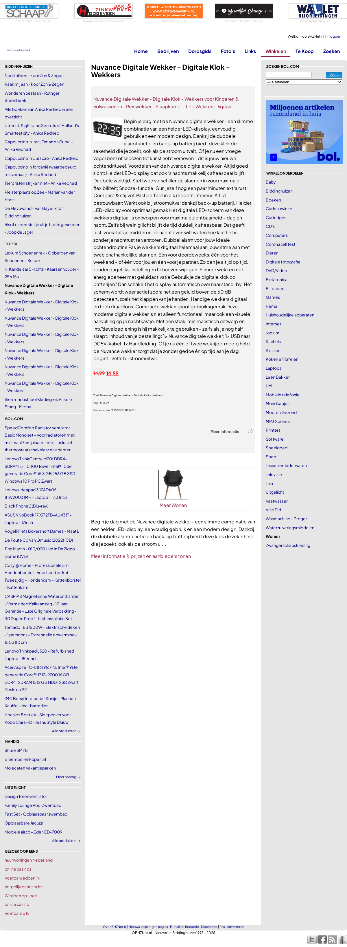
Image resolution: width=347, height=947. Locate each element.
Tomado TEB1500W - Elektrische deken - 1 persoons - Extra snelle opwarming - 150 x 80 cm (42, 634)
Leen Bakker (278, 377)
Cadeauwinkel (279, 208)
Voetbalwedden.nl (22, 877)
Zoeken (331, 51)
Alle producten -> (66, 731)
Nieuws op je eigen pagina (148, 926)
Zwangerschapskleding (288, 545)
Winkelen (275, 51)
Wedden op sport (21, 895)
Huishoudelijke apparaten (290, 314)
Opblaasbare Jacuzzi (24, 822)
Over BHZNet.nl (115, 926)
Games (273, 297)
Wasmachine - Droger (286, 518)
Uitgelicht (275, 491)
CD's (270, 226)
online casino (17, 904)
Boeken (273, 199)
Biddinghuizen (279, 190)
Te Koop (305, 51)
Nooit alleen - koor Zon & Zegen (34, 75)
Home (141, 51)
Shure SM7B (16, 750)
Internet (273, 323)
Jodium (272, 332)
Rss (222, 926)
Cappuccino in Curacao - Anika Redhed (41, 158)
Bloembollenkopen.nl (25, 759)
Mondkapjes (277, 403)
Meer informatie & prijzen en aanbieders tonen (141, 556)
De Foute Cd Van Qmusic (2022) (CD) (39, 540)
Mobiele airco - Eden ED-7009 (33, 831)
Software (275, 439)
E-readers (275, 288)
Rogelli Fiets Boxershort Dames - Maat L (42, 531)
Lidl (269, 385)
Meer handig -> (68, 777)
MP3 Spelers (278, 421)
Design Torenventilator (26, 796)
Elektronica (276, 279)
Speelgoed (276, 447)
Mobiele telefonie (283, 394)
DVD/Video (276, 270)
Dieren (272, 252)
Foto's (228, 51)
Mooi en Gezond (281, 412)
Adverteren (235, 926)
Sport (271, 456)
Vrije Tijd (273, 509)
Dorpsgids (199, 51)
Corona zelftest (280, 244)
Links (250, 51)
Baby (271, 181)
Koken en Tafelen (282, 359)
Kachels (273, 341)
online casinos (18, 868)
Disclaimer (209, 926)
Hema (271, 306)
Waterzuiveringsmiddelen (290, 527)
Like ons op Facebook (18, 50)
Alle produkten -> (66, 840)
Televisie (274, 474)
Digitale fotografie (283, 261)
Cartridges (276, 217)
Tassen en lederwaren (286, 465)
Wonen (273, 536)
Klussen (273, 350)
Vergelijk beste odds (24, 886)
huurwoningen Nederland (29, 859)
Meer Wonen (173, 505)
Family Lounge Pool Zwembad (33, 805)
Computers (277, 235)
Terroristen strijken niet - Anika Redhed (41, 183)
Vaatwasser (277, 500)
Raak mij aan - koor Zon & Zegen (34, 84)
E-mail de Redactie (184, 926)
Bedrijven (168, 51)
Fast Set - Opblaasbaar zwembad (36, 813)
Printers (273, 430)
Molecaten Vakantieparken (30, 767)
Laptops (273, 368)
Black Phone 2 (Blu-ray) (26, 505)
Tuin (269, 483)
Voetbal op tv (17, 913)
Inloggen (333, 36)
